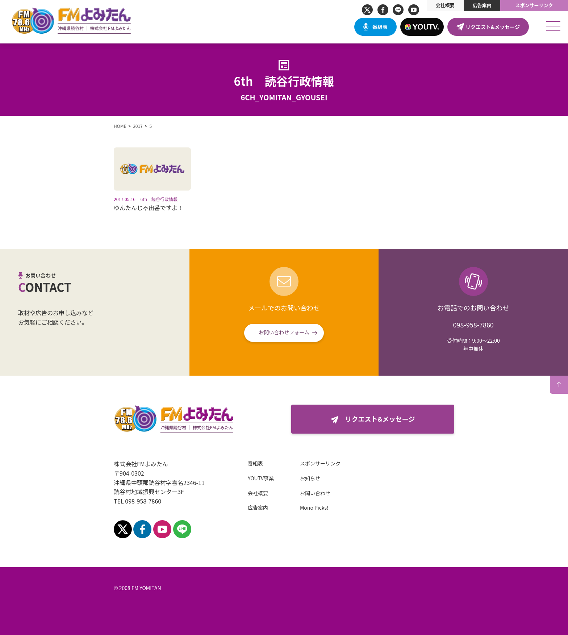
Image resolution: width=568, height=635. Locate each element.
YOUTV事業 (261, 478)
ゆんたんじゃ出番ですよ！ (148, 207)
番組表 (380, 26)
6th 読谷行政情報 (159, 199)
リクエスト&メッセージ (492, 26)
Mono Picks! (314, 507)
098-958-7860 (473, 324)
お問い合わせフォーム (284, 332)
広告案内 (481, 5)
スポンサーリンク (534, 5)
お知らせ (310, 478)
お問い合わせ (315, 493)
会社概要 (445, 5)
